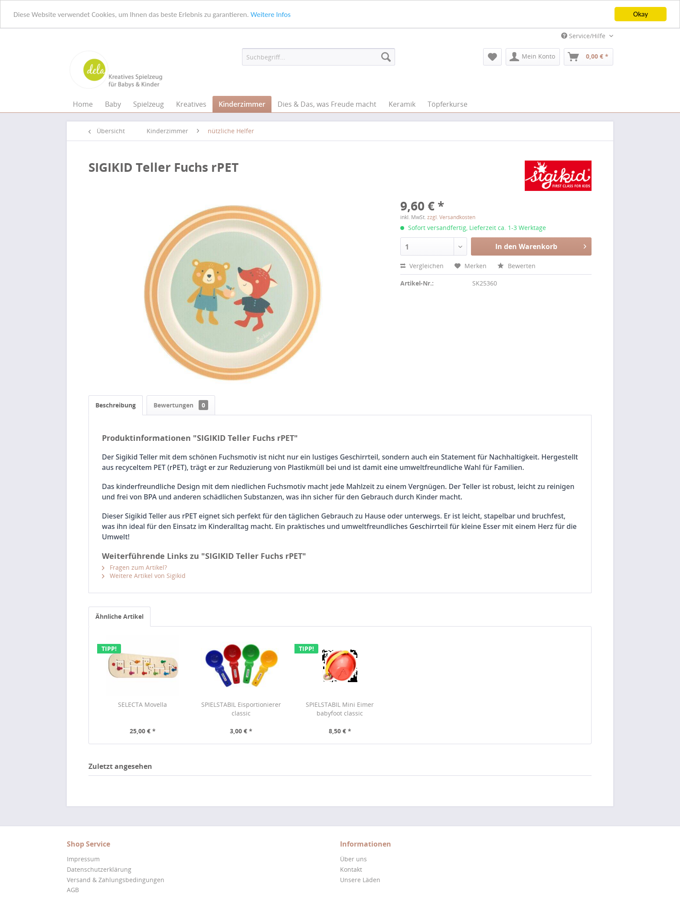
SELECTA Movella (142, 704)
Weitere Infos (271, 14)
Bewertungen (181, 405)
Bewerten (516, 266)
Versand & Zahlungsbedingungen (115, 880)
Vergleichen (422, 266)
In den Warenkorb (540, 245)
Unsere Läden (360, 880)
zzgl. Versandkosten (451, 217)
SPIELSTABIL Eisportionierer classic (241, 708)
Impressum (83, 859)
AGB (73, 890)
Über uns (353, 859)
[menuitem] (318, 57)
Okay (640, 14)
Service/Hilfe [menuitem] (584, 36)
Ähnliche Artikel (119, 616)
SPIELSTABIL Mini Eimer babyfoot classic (340, 708)
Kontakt (351, 869)
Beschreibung (115, 405)
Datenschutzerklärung (99, 869)
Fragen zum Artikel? (134, 567)
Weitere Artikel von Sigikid (144, 575)
